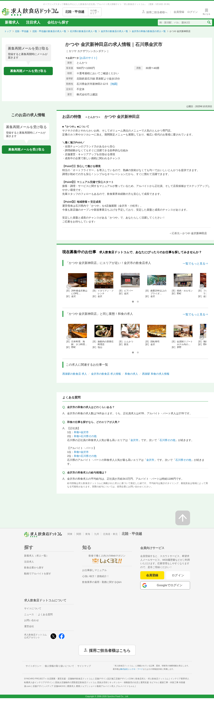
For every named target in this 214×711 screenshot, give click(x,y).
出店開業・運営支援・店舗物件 (70, 678)
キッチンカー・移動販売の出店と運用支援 (133, 682)
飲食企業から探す (34, 567)
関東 (69, 534)
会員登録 (152, 575)
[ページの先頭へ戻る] (182, 518)
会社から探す (58, 22)
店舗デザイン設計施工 (114, 678)
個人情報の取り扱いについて (59, 666)
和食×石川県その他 (85, 436)
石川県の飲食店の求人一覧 (83, 31)
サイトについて (32, 608)
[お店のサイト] (88, 57)
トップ (7, 31)
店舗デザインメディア (49, 686)
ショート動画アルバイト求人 (111, 686)
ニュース (29, 614)
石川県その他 (167, 440)
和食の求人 (131, 373)
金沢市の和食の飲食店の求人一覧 (149, 31)
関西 (78, 534)
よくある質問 (45, 614)
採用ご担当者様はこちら (109, 650)
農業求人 (76, 686)
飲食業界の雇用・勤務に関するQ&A (102, 582)
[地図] (114, 83)
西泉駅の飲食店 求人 (74, 373)
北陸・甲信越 (21, 31)
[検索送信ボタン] (208, 22)
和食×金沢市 (81, 432)
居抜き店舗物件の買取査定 (81, 682)
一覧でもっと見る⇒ (195, 263)
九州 (96, 534)
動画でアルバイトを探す (37, 573)
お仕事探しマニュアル (94, 570)
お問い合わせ (31, 620)
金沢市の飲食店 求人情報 (106, 373)
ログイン (178, 575)
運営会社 (29, 626)
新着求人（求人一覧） (36, 555)
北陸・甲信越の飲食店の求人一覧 (49, 31)
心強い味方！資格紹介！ (95, 576)
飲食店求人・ (152, 678)
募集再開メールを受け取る (28, 71)
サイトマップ (84, 666)
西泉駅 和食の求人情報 (155, 373)
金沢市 (134, 440)
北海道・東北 (110, 534)
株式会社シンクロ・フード (131, 669)
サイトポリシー (33, 666)
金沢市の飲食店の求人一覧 (114, 31)
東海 (87, 534)
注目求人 (33, 22)
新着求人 (12, 22)
